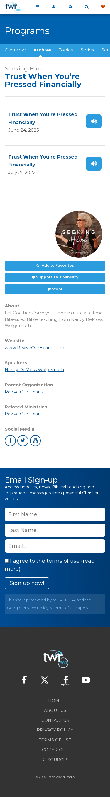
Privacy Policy (35, 608)
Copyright (55, 750)
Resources (55, 759)
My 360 (54, 7)
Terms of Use (65, 608)
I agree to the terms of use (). (50, 565)
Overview (15, 50)
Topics (66, 50)
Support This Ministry (57, 277)
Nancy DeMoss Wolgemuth (34, 369)
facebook (10, 440)
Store (57, 289)
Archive (42, 50)
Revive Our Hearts (24, 392)
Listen (94, 121)
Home (55, 700)
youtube (35, 440)
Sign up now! (27, 583)
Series (87, 50)
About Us (55, 710)
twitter (22, 440)
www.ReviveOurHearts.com (34, 347)
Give (103, 7)
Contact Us (55, 720)
